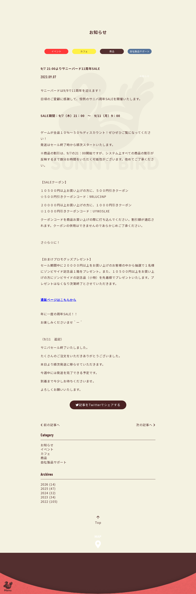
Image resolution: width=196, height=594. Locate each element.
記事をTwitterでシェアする (98, 404)
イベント (56, 51)
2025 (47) (48, 488)
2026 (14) (48, 484)
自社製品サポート (140, 51)
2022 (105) (49, 501)
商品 (111, 51)
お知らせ (47, 445)
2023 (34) (48, 497)
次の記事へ (144, 424)
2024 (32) (48, 493)
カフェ (84, 51)
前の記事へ (52, 424)
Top (98, 520)
